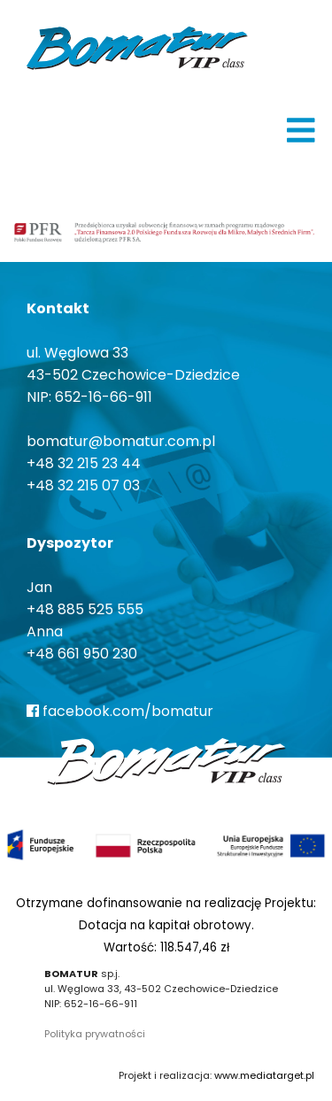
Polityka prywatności (94, 1034)
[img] (301, 130)
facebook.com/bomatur (120, 711)
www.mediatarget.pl (264, 1075)
